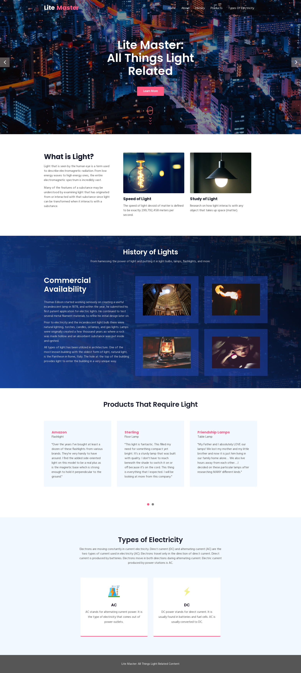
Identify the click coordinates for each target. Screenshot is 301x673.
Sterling (132, 432)
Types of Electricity (241, 8)
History (200, 8)
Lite (61, 8)
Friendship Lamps (214, 432)
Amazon (59, 432)
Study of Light (203, 198)
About (185, 8)
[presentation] (5, 62)
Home (172, 8)
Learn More (150, 91)
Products (216, 8)
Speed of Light (137, 198)
